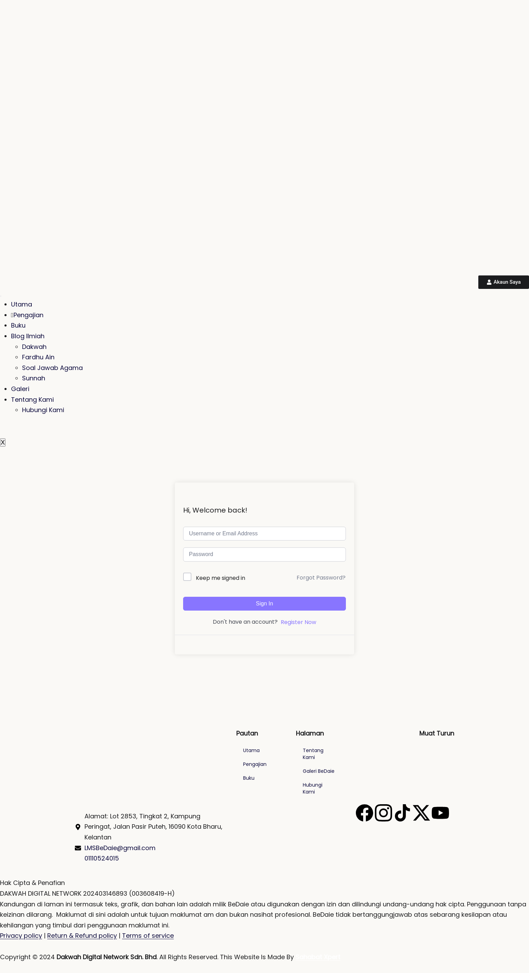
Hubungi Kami (43, 410)
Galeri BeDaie (319, 771)
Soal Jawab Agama (52, 367)
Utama (21, 304)
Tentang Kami (32, 399)
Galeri (20, 389)
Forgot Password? (321, 578)
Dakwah (34, 346)
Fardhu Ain (38, 357)
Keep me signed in (220, 578)
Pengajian (27, 315)
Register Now (298, 622)
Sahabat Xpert (318, 957)
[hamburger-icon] (0, 296)
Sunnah (33, 378)
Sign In (264, 603)
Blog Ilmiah (27, 336)
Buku (18, 325)
